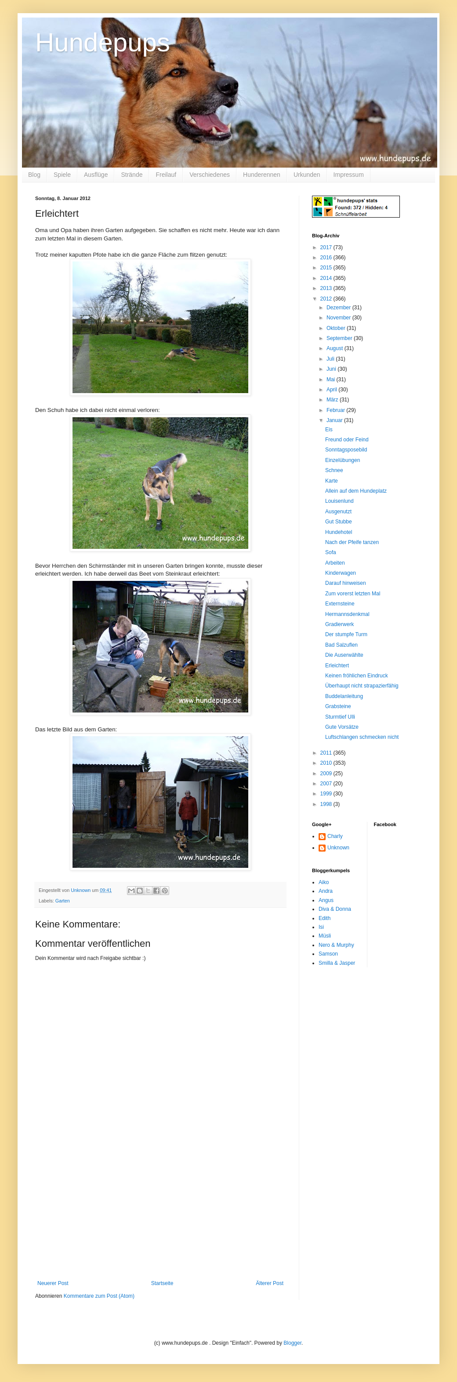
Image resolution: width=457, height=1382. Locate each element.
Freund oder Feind (347, 440)
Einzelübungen (342, 460)
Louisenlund (339, 501)
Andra (326, 891)
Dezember (339, 307)
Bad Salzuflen (341, 645)
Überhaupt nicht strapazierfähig (362, 686)
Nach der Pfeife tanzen (352, 542)
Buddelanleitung (344, 696)
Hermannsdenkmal (347, 614)
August (335, 348)
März (333, 400)
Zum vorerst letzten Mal (352, 594)
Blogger (292, 1343)
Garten (62, 900)
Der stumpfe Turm (346, 634)
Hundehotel (338, 532)
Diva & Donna (335, 909)
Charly (335, 836)
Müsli (325, 936)
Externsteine (340, 604)
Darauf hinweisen (345, 583)
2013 (327, 288)
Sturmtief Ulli (340, 717)
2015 (327, 268)
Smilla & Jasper (337, 963)
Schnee (334, 470)
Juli (331, 359)
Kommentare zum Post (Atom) (99, 1296)
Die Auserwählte (344, 655)
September (340, 338)
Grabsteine (338, 706)
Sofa (330, 552)
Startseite (162, 1283)
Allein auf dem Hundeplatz (356, 491)
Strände (131, 174)
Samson (328, 954)
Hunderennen (261, 174)
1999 (327, 794)
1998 (327, 804)
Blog (34, 174)
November (339, 318)
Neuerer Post (53, 1283)
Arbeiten (335, 563)
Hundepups (102, 42)
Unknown (338, 848)
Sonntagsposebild (346, 450)
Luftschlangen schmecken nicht (362, 737)
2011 (327, 753)
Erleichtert (337, 665)
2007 (327, 784)
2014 (327, 278)
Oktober (336, 328)
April (332, 390)
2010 (327, 763)
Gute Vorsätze (342, 727)
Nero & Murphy (336, 945)
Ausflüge (96, 174)
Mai (331, 379)
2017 (327, 247)
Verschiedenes (209, 174)
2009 (327, 773)
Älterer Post (269, 1283)
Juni (331, 369)
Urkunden (307, 174)
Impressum (349, 174)
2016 (327, 257)
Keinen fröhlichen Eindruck (356, 676)
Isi (321, 927)
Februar (336, 410)
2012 (327, 299)
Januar (335, 420)
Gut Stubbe (338, 522)
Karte (331, 481)
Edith (324, 918)
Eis (329, 429)
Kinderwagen (340, 573)
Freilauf (166, 174)
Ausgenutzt (338, 511)
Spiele (62, 174)
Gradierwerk (339, 624)
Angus (326, 900)
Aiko (324, 882)
